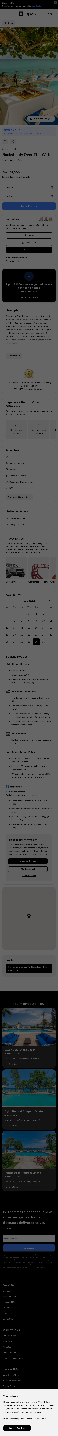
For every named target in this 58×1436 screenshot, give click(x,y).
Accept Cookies (17, 1428)
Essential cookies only (36, 1419)
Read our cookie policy (13, 1419)
